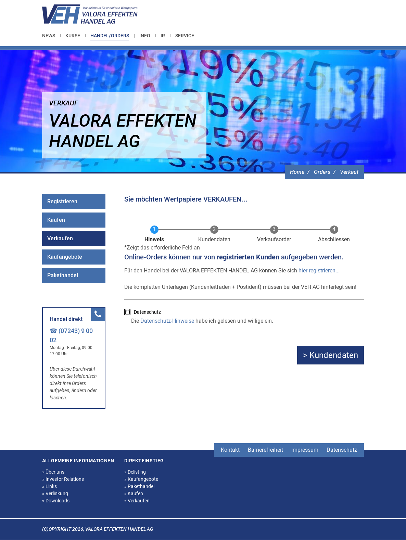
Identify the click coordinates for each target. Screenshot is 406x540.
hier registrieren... (319, 270)
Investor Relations (63, 479)
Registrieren (62, 201)
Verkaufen (60, 238)
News (48, 35)
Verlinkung (55, 493)
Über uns (53, 472)
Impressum (304, 450)
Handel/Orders (109, 35)
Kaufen (56, 220)
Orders (322, 172)
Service (184, 35)
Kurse (72, 35)
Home (297, 172)
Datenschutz (147, 312)
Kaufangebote (64, 257)
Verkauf (349, 172)
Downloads (55, 500)
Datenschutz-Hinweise (167, 321)
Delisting (135, 472)
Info (144, 35)
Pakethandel (62, 275)
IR (163, 35)
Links (49, 486)
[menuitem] (51, 35)
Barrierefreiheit (265, 450)
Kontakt (230, 450)
